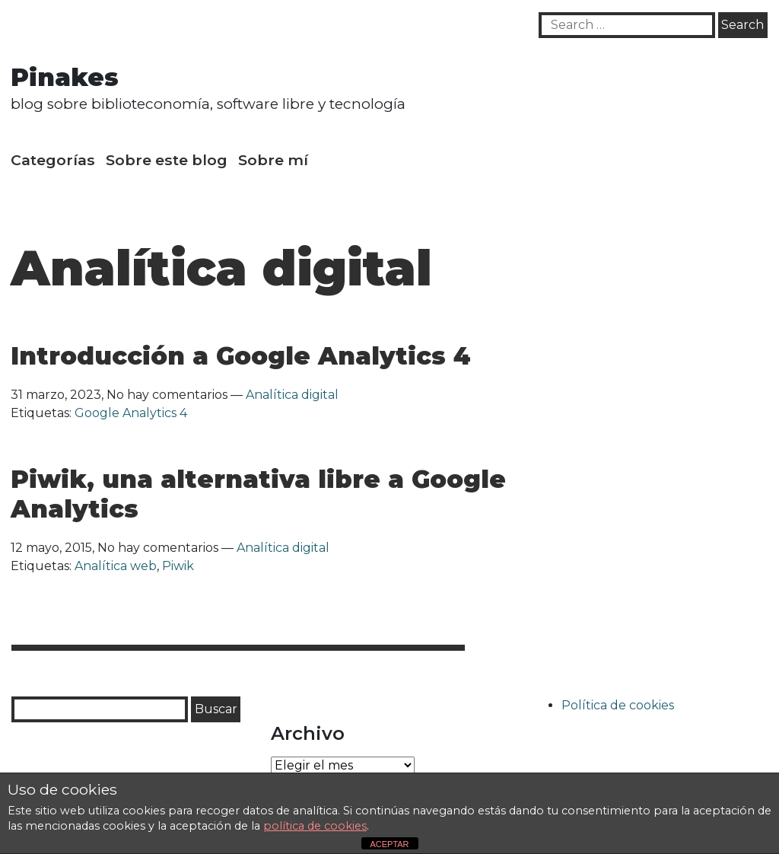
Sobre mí (273, 160)
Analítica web (116, 566)
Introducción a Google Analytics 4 (241, 356)
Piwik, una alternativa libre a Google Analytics (258, 493)
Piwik (178, 566)
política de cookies (315, 826)
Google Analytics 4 (131, 413)
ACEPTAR (389, 844)
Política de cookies (617, 705)
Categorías (53, 160)
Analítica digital (292, 394)
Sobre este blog (166, 160)
